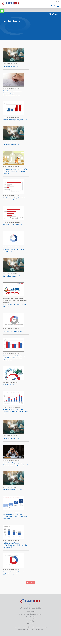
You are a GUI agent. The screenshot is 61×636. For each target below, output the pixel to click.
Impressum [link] (24, 627)
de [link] (56, 2)
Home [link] (4, 10)
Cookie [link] (31, 627)
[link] (2, 11)
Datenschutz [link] (17, 627)
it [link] (58, 2)
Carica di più (30, 582)
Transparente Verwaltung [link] (40, 627)
